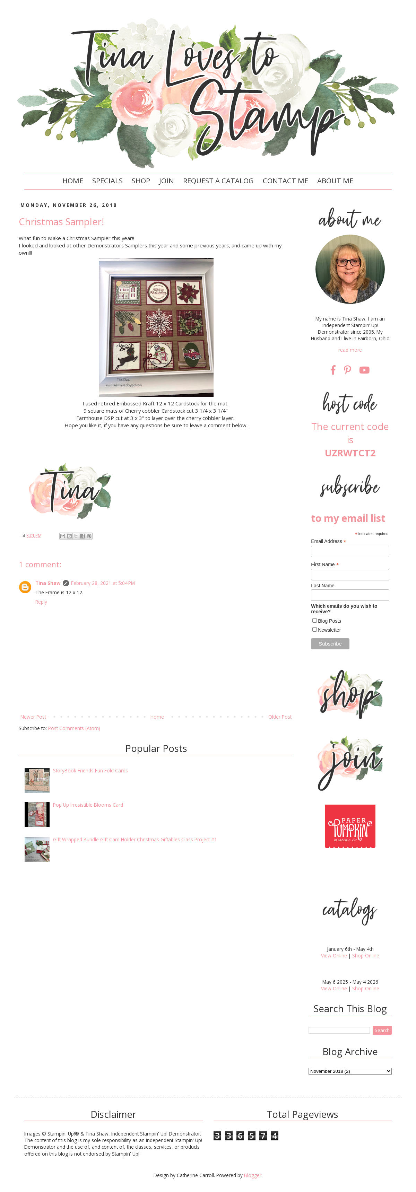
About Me (335, 180)
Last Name (323, 585)
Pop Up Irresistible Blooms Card (88, 804)
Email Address (328, 541)
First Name (325, 564)
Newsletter (329, 630)
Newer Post (33, 716)
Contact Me (285, 180)
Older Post (280, 716)
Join (166, 180)
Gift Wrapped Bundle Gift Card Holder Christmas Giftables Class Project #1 (135, 839)
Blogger (252, 1175)
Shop (141, 180)
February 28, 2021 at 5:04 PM (103, 583)
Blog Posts (329, 621)
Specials (107, 180)
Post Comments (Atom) (74, 728)
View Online (334, 955)
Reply (41, 601)
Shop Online (365, 955)
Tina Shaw (48, 583)
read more (350, 350)
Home (72, 180)
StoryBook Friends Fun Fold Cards (90, 770)
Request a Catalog (218, 180)
